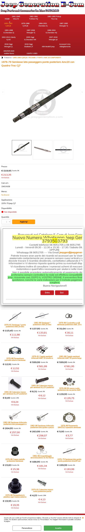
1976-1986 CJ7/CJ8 (7, 25)
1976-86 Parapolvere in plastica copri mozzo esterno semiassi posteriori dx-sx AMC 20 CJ (15, 484)
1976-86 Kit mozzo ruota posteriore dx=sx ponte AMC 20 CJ (69, 377)
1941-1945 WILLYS (22, 18)
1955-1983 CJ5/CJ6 (67, 18)
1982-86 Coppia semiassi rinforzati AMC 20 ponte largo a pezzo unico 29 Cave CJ (69, 345)
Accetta (58, 528)
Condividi (8, 226)
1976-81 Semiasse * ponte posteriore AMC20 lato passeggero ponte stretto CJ (15, 314)
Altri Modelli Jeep (22, 40)
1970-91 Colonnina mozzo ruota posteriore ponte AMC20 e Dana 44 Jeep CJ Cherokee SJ (42, 479)
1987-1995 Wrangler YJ (37, 25)
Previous (3, 92)
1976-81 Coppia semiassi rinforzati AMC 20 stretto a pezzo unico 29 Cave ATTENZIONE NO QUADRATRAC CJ (42, 345)
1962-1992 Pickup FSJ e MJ (52, 18)
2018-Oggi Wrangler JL (66, 33)
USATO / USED (66, 42)
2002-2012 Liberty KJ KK (22, 33)
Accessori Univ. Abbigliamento (37, 40)
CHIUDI (83, 517)
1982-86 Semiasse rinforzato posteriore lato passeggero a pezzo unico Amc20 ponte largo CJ (15, 411)
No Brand (5, 183)
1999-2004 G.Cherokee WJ (7, 33)
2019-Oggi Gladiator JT (7, 40)
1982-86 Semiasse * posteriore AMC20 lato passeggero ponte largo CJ (42, 312)
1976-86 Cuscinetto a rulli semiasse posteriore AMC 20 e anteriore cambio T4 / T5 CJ (69, 312)
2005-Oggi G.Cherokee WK (37, 33)
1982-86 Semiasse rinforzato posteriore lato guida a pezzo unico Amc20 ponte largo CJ (42, 415)
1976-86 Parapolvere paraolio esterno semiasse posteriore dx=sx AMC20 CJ (15, 347)
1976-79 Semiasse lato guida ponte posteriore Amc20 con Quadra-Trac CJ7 (69, 448)
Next (82, 92)
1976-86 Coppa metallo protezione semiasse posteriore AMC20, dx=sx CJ (15, 448)
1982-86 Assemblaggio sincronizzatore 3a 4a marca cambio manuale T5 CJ (42, 445)
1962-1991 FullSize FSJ (37, 18)
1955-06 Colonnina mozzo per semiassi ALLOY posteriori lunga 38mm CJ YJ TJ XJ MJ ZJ (15, 381)
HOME (7, 19)
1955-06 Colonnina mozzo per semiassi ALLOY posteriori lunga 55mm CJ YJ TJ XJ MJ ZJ (42, 375)
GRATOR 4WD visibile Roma (52, 40)
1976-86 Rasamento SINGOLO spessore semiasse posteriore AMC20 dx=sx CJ (69, 415)
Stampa (8, 222)
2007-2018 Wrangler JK (51, 33)
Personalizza (27, 528)
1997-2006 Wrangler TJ (66, 25)
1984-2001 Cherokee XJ (22, 25)
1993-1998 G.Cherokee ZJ (52, 25)
